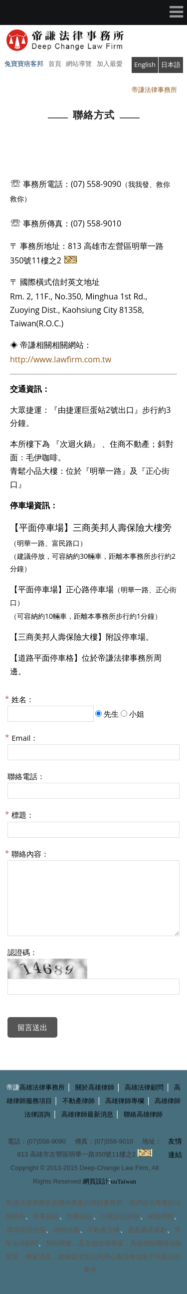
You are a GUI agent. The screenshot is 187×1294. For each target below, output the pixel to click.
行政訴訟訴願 (120, 1216)
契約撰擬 (59, 1243)
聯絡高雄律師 (143, 1114)
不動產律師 (78, 1101)
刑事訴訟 (80, 1216)
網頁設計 (96, 1181)
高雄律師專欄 (124, 1101)
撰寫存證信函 (25, 1230)
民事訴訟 (46, 1216)
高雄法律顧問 (144, 1087)
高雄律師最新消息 (87, 1114)
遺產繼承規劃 (147, 1230)
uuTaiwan (123, 1181)
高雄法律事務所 (42, 1087)
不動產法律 (103, 1230)
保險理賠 (161, 1216)
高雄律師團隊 (149, 1243)
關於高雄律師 (94, 1087)
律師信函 (66, 1230)
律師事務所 (106, 1203)
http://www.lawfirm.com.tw (60, 359)
